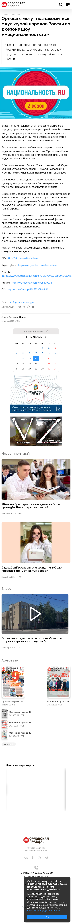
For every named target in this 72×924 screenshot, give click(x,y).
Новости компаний (15, 453)
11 (17, 358)
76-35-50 (47, 873)
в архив (9, 744)
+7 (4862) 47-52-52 (30, 873)
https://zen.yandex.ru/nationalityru (37, 265)
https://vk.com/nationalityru (22, 258)
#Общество (16, 302)
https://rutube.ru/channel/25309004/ (32, 282)
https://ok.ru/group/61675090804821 (27, 289)
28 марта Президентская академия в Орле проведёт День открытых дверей (31, 506)
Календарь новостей (36, 331)
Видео (6, 588)
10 (55, 353)
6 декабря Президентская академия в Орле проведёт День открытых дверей (32, 569)
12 (23, 358)
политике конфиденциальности (43, 910)
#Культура (28, 302)
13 (30, 358)
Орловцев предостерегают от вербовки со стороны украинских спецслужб (32, 640)
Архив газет (10, 660)
